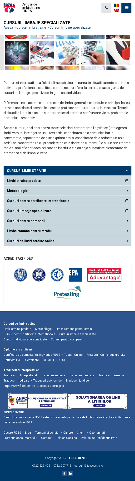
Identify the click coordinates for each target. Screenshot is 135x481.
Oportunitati (97, 432)
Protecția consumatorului (20, 438)
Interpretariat (28, 375)
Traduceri (10, 375)
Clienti (81, 432)
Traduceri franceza (82, 375)
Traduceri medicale (16, 380)
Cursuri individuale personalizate (25, 339)
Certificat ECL (12, 360)
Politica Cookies (66, 438)
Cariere (68, 432)
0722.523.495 (41, 465)
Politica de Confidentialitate (99, 438)
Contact (46, 438)
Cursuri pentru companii (26, 221)
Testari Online (73, 354)
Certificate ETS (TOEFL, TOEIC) (45, 360)
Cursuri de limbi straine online (31, 241)
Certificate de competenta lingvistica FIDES (32, 354)
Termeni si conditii (47, 432)
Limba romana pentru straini (29, 231)
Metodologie (17, 191)
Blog (28, 432)
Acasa (8, 27)
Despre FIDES (12, 432)
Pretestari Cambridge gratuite (106, 354)
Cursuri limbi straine (31, 27)
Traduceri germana (111, 375)
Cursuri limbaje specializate (70, 27)
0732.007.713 (62, 465)
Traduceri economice (47, 380)
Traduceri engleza (53, 375)
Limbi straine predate (24, 181)
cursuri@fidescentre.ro (89, 465)
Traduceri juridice (77, 380)
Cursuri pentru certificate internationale (38, 201)
